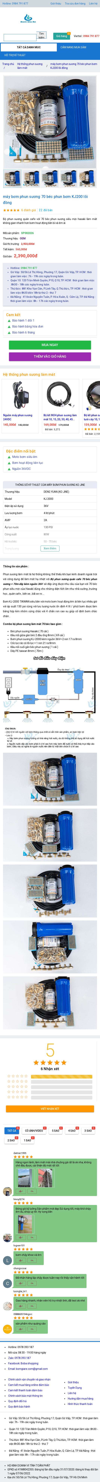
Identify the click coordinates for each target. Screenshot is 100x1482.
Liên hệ (93, 3)
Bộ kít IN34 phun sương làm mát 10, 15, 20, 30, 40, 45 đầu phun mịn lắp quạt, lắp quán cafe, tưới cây (60, 417)
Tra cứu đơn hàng (75, 3)
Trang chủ (8, 66)
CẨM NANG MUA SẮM (73, 47)
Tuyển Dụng (75, 1387)
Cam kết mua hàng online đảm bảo (28, 1384)
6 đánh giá (28, 210)
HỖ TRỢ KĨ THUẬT (15, 55)
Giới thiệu (73, 1382)
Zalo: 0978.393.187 (19, 1357)
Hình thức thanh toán (80, 1404)
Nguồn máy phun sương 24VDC (17, 417)
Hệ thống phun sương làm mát (29, 65)
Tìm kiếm (41, 35)
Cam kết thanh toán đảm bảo (25, 1390)
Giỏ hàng (61, 36)
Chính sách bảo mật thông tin (25, 1395)
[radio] (36, 1062)
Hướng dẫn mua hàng (80, 1398)
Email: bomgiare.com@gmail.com (28, 1368)
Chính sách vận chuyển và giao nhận (29, 1379)
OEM (23, 238)
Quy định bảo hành (19, 1406)
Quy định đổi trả (17, 1401)
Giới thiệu (55, 3)
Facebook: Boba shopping (23, 1363)
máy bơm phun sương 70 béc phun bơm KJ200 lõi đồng (73, 65)
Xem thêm (50, 548)
